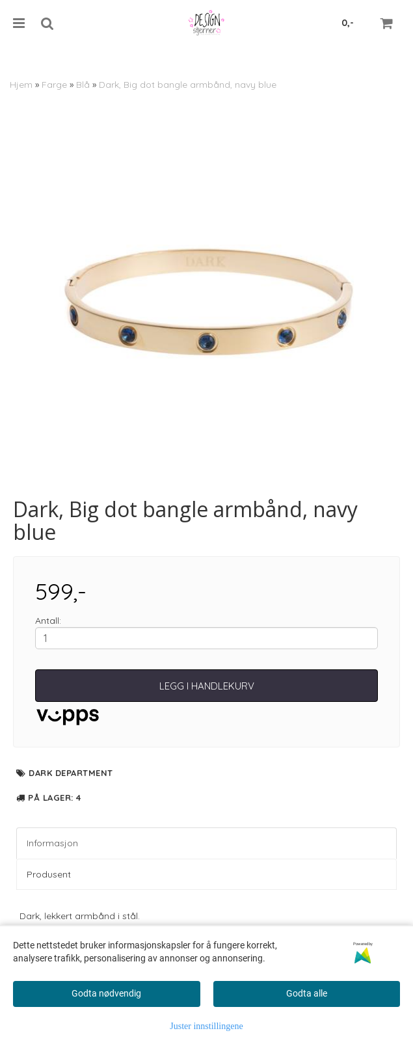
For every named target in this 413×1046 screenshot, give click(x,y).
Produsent (49, 874)
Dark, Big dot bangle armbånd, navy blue (187, 84)
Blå (83, 84)
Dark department (71, 773)
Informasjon (52, 843)
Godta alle (306, 993)
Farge (54, 84)
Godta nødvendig (106, 993)
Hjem (21, 84)
